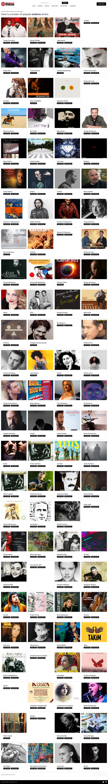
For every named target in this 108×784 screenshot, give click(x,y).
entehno (36, 14)
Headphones (54, 6)
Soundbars (73, 6)
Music (33, 6)
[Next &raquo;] (105, 774)
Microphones (63, 6)
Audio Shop (101, 4)
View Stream (7, 42)
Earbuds (47, 6)
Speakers (40, 6)
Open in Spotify (14, 42)
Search (65, 2)
